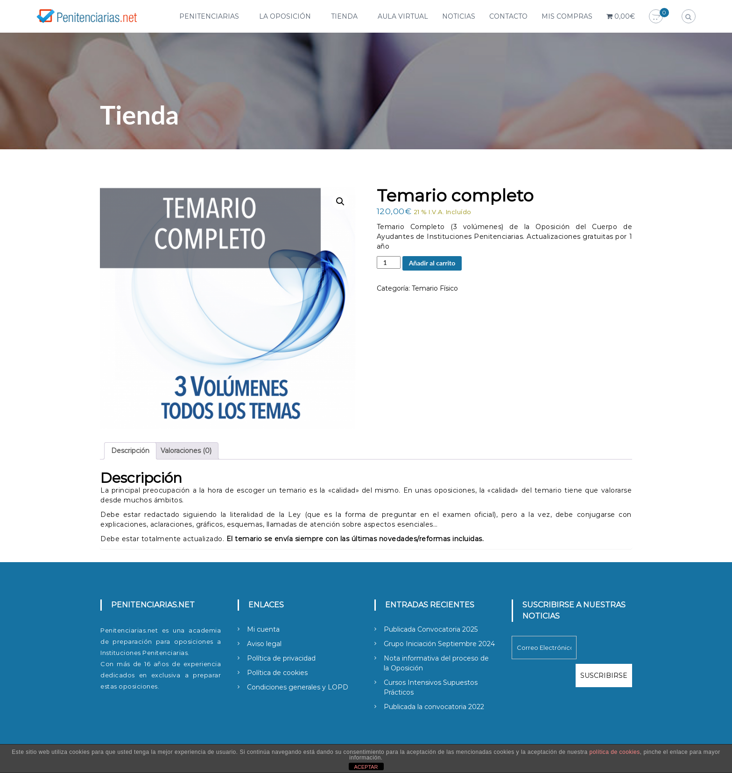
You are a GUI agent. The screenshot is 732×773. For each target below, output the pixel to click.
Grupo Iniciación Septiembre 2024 (439, 644)
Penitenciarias (209, 16)
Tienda (344, 16)
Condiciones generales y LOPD (297, 687)
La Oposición (285, 16)
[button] (340, 201)
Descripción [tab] (130, 450)
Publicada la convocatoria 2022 (434, 707)
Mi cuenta (263, 629)
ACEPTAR (366, 767)
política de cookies (615, 752)
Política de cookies (277, 673)
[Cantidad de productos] (389, 262)
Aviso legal (264, 644)
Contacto (508, 16)
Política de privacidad (281, 658)
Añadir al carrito (432, 263)
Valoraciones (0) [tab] (186, 450)
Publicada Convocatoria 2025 (431, 629)
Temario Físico (435, 288)
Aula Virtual (403, 16)
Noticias (458, 16)
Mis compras (567, 16)
